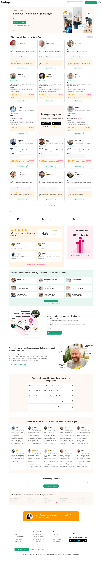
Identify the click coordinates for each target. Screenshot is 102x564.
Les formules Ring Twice (39, 536)
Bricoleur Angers (13, 500)
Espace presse (56, 541)
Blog (16, 534)
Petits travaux (18, 211)
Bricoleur (24, 211)
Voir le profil (21, 68)
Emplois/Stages (57, 539)
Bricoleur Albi (29, 498)
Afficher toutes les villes (51, 502)
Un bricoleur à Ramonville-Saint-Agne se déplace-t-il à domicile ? (45, 396)
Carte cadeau (18, 541)
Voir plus (20, 52)
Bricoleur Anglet (30, 500)
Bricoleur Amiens (80, 498)
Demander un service (91, 2)
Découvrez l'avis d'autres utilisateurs (36, 264)
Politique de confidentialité (64, 554)
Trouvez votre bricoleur (19, 22)
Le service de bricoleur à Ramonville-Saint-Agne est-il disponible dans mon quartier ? (50, 407)
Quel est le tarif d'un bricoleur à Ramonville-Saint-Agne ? (43, 390)
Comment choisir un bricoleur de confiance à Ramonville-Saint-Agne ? (47, 401)
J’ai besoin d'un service (21, 549)
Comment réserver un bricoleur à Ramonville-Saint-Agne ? (44, 385)
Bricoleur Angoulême (48, 500)
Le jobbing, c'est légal (38, 539)
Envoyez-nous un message (42, 517)
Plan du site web (75, 554)
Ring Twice (11, 211)
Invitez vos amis (18, 539)
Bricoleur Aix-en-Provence (16, 498)
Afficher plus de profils (51, 205)
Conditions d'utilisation (52, 554)
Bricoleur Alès (46, 498)
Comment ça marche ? (38, 534)
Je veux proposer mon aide (37, 549)
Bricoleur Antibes (80, 500)
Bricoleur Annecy (63, 500)
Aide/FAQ (35, 544)
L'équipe (55, 536)
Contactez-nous (37, 541)
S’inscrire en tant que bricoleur (75, 2)
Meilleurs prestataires (20, 536)
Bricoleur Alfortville (64, 498)
